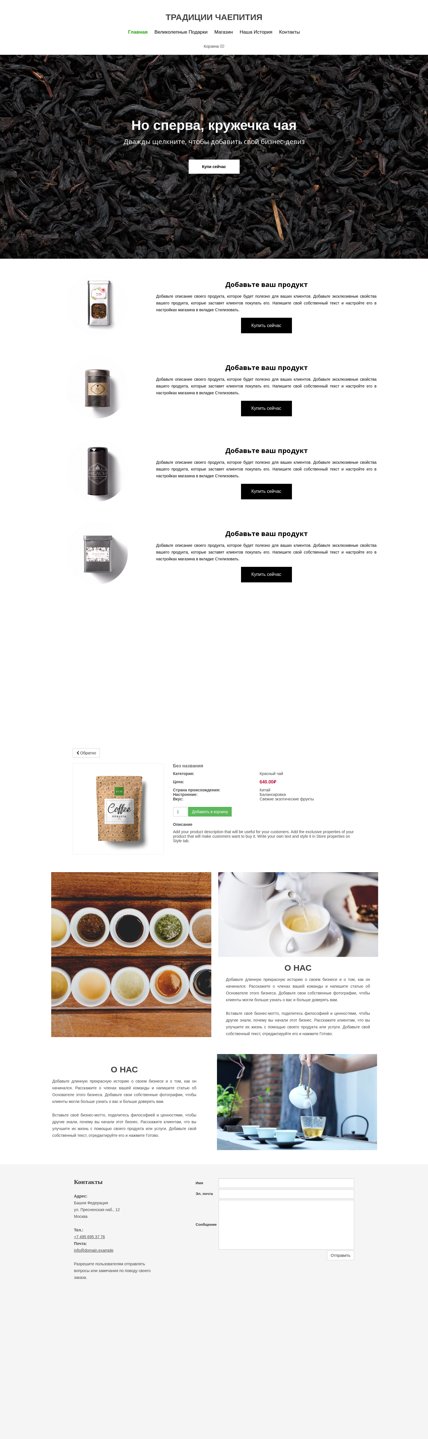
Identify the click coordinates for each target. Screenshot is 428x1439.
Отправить (340, 1255)
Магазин (223, 32)
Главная (138, 32)
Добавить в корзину (210, 811)
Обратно (86, 753)
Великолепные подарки (181, 32)
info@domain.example (94, 1250)
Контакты (289, 32)
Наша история (256, 32)
